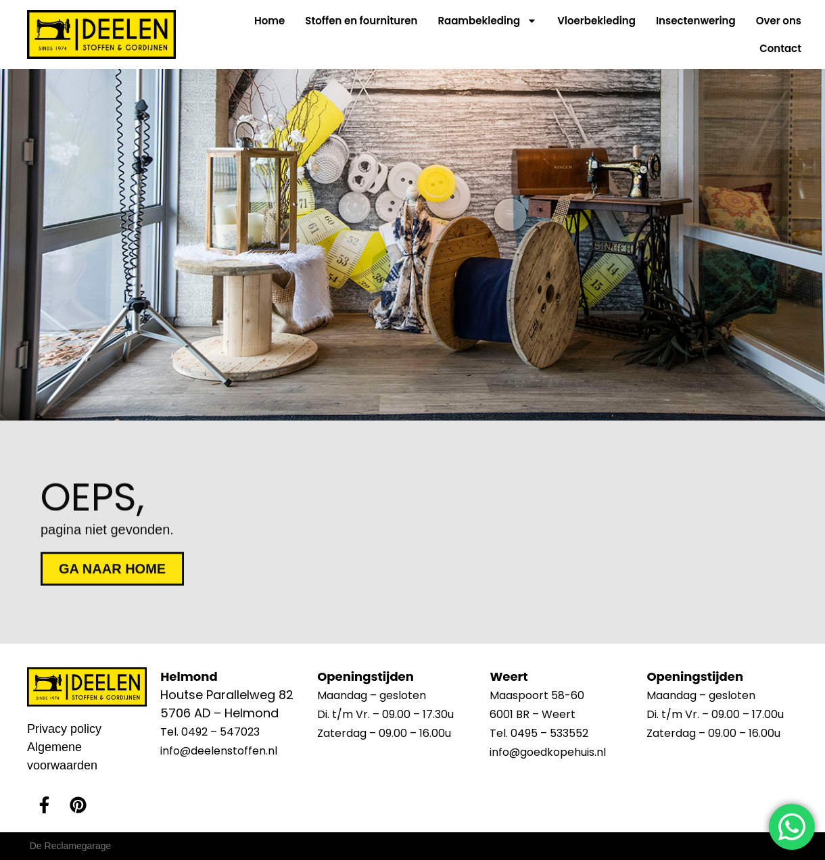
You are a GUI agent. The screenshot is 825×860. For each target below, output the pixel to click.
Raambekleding (487, 20)
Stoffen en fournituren (361, 21)
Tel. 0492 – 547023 (210, 732)
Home (269, 21)
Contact (780, 48)
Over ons (778, 21)
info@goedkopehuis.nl (548, 752)
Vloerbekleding (596, 21)
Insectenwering (696, 21)
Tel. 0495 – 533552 (539, 733)
